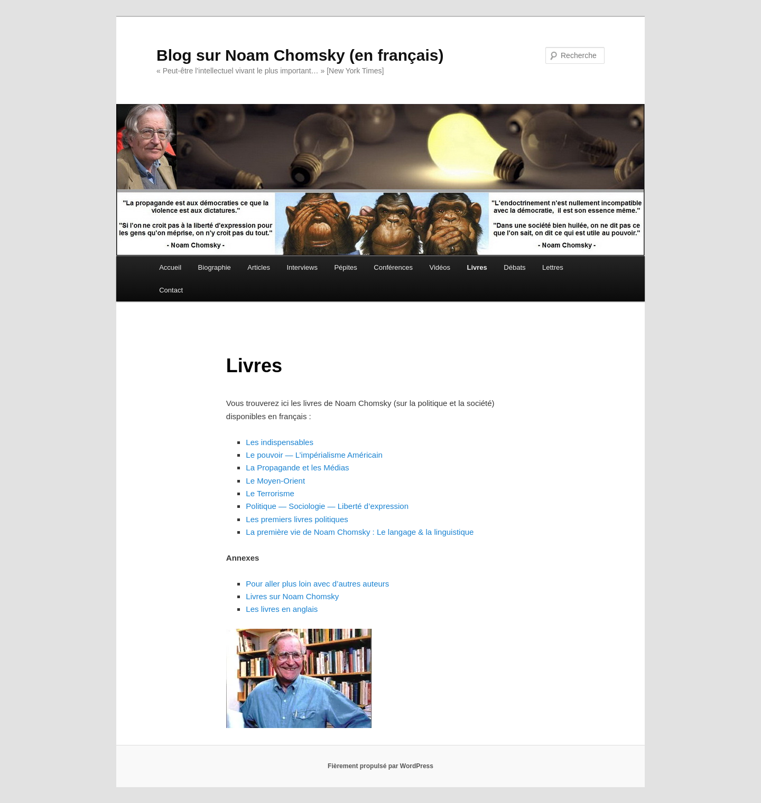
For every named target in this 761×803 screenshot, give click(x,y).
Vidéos (440, 267)
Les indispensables (279, 442)
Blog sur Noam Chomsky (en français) (299, 55)
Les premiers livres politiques (297, 519)
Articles (258, 267)
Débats (514, 267)
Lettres (552, 267)
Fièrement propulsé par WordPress (380, 766)
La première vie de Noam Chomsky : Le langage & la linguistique (360, 531)
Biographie (214, 267)
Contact (171, 290)
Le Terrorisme (270, 493)
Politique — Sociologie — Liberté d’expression (327, 506)
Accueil (170, 267)
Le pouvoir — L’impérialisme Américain (314, 454)
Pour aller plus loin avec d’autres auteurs (317, 583)
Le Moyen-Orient (275, 480)
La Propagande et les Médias (297, 467)
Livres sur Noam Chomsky (292, 596)
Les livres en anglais (282, 608)
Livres (477, 267)
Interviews (302, 267)
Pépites (345, 267)
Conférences (393, 267)
